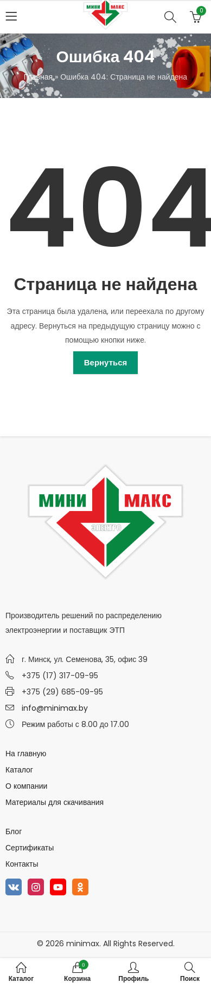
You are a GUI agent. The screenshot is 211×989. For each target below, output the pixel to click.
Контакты (21, 864)
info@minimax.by (55, 708)
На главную (25, 753)
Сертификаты (29, 847)
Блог (13, 831)
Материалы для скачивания (54, 802)
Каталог (19, 769)
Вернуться (105, 362)
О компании (26, 786)
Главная (38, 76)
